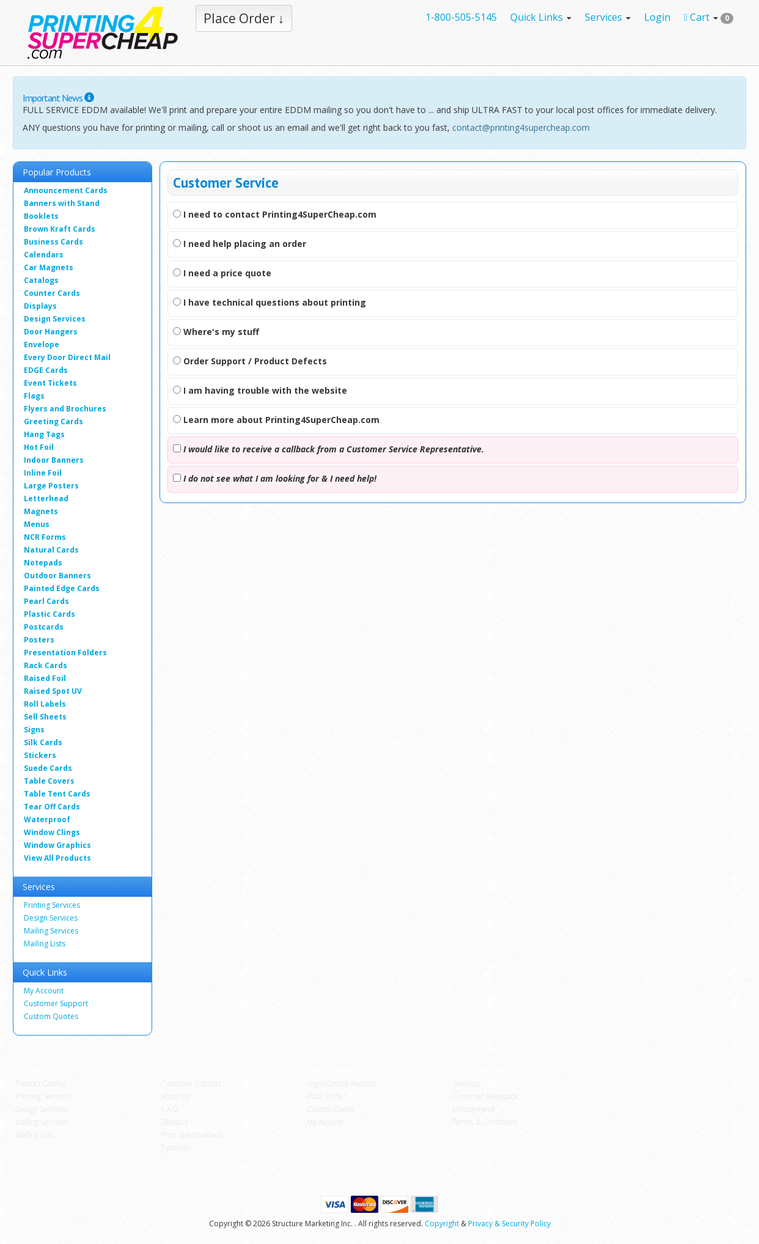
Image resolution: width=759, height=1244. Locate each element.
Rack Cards (45, 665)
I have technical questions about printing (269, 302)
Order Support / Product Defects (250, 361)
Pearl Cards (46, 601)
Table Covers (49, 781)
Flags (34, 396)
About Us (175, 1096)
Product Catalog (40, 1083)
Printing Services (52, 905)
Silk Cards (43, 742)
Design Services (55, 319)
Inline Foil (43, 473)
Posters (39, 640)
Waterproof (47, 819)
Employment (473, 1109)
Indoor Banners (54, 460)
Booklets (41, 216)
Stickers (40, 755)
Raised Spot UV (53, 691)
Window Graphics (57, 845)
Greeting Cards (53, 421)
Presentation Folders (65, 652)
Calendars (44, 254)
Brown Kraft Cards (59, 229)
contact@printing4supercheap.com (521, 127)
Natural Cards (51, 550)
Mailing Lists (44, 943)
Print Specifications (191, 1135)
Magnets (41, 511)
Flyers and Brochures (65, 408)
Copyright (442, 1223)
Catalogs (41, 280)
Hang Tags (44, 434)
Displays (40, 306)
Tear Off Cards (52, 806)
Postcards (44, 627)
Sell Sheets (45, 717)
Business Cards (53, 242)
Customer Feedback (485, 1096)
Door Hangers (51, 331)
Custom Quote (330, 1109)
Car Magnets (48, 267)
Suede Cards (48, 768)
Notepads (43, 563)
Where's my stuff (216, 331)
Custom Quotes (51, 1016)
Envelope (41, 344)
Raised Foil (45, 678)
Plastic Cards (49, 614)
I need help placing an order (239, 243)
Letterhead (46, 498)
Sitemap (466, 1083)
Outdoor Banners (57, 575)
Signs (34, 729)
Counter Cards (52, 293)
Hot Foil (39, 447)
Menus (37, 524)
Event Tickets (50, 383)
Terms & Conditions (484, 1122)
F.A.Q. (170, 1109)
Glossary (174, 1122)
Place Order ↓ (244, 18)
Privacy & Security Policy (509, 1223)
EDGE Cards (46, 370)
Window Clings (52, 832)
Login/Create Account (341, 1083)
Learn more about (276, 419)
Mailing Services (51, 931)
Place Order (326, 1096)
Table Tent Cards (57, 794)
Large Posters (51, 485)
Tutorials (175, 1148)
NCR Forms (45, 537)
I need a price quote (222, 273)
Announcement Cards (66, 190)
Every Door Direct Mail (67, 357)
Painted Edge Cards (62, 588)
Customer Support (56, 1003)
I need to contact (274, 214)
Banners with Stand (62, 203)
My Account (44, 990)
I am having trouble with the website (260, 390)
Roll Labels (45, 704)
